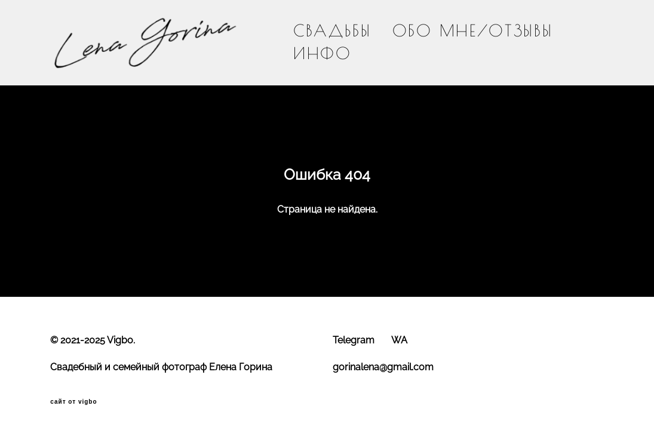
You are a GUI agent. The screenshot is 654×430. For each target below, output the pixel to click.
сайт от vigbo (73, 402)
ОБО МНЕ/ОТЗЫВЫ (472, 31)
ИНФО (322, 53)
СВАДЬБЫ (332, 31)
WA (399, 340)
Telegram (353, 340)
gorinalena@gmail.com (383, 367)
